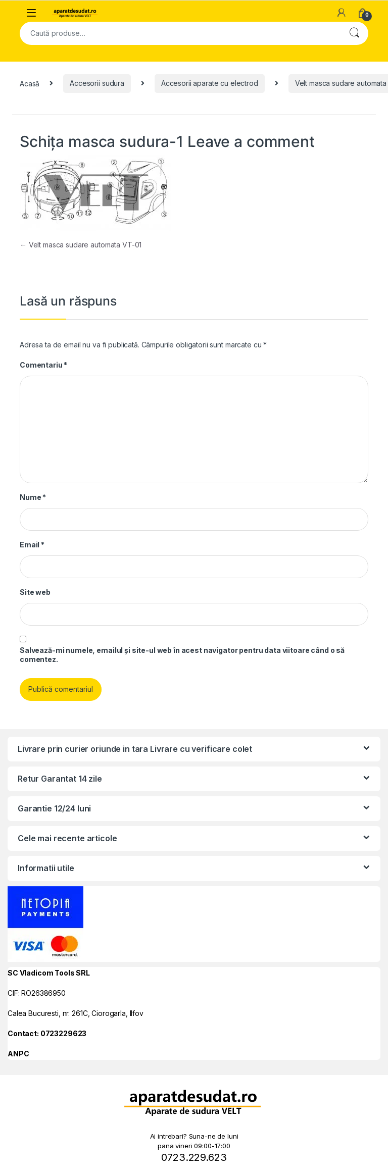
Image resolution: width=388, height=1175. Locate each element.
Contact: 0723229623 (47, 1033)
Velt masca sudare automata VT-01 (80, 244)
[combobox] (180, 33)
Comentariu (43, 365)
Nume (33, 497)
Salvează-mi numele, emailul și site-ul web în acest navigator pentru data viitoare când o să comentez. (182, 654)
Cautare (354, 33)
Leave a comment (251, 141)
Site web (35, 592)
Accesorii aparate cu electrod (209, 83)
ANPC (18, 1053)
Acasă (29, 83)
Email (32, 544)
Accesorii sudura (97, 83)
